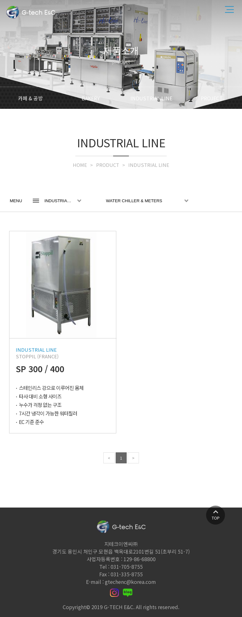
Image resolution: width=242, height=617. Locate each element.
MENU (16, 200)
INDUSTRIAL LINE (151, 98)
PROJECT (212, 98)
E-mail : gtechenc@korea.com (121, 581)
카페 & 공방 (30, 98)
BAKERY (91, 98)
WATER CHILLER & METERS (134, 200)
